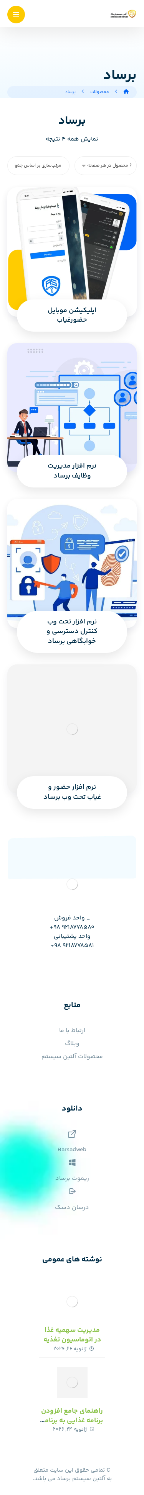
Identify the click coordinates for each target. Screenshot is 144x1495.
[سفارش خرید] (38, 165)
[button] (16, 14)
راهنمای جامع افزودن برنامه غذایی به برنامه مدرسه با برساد (72, 1421)
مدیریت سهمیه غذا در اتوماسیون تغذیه (72, 1335)
